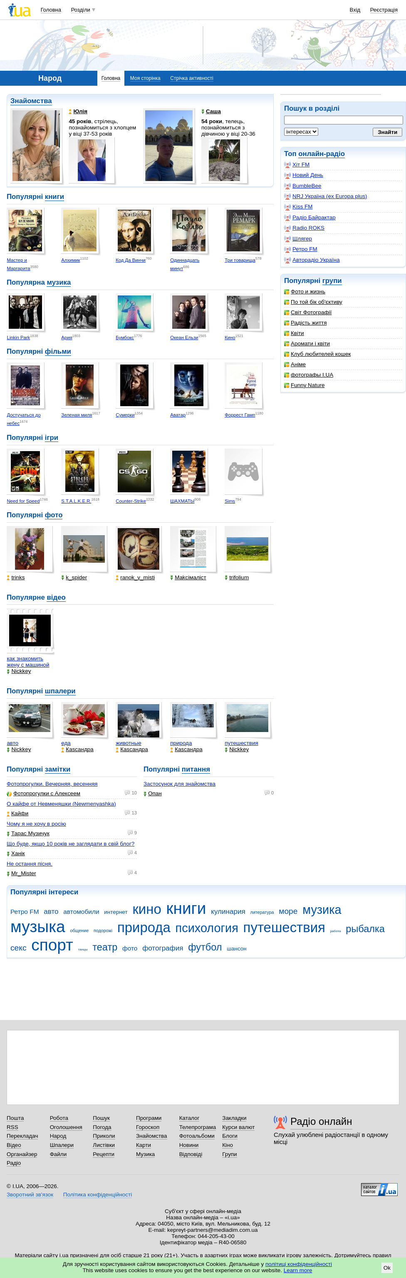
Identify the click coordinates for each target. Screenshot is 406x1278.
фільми (58, 351)
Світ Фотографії (308, 312)
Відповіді (191, 1154)
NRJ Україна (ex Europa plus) (325, 196)
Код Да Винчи (131, 260)
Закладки (234, 1118)
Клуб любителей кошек (317, 354)
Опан (153, 793)
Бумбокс (125, 337)
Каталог (189, 1118)
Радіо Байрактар (310, 217)
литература (262, 912)
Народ (58, 1136)
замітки (58, 769)
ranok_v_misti (135, 577)
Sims (230, 501)
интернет (115, 912)
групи (332, 281)
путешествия (241, 743)
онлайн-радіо (321, 154)
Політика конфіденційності (97, 1194)
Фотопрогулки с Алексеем (43, 793)
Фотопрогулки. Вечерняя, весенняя (52, 784)
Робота (59, 1118)
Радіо (14, 1163)
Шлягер (298, 239)
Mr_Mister (21, 873)
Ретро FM (300, 249)
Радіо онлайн (321, 1121)
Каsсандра (77, 749)
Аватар (178, 414)
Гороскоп (147, 1127)
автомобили (81, 911)
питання (196, 769)
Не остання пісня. (29, 864)
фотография (162, 948)
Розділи (80, 10)
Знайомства (31, 101)
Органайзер (22, 1154)
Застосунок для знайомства (179, 784)
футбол (205, 947)
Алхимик (70, 260)
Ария (66, 337)
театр (104, 947)
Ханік (16, 853)
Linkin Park (18, 337)
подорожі (103, 930)
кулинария (228, 912)
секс (18, 947)
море (288, 911)
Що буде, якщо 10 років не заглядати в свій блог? (70, 844)
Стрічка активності (191, 78)
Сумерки (125, 414)
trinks (16, 577)
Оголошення (66, 1127)
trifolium (237, 577)
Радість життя (305, 323)
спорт (52, 945)
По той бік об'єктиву (313, 302)
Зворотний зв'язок (30, 1194)
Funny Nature (304, 385)
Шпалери (62, 1145)
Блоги (230, 1136)
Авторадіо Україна (312, 260)
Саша (211, 111)
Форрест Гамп (240, 414)
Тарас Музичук (28, 833)
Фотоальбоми (197, 1136)
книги (54, 197)
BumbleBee (302, 186)
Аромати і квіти (307, 343)
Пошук (101, 1118)
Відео (14, 1145)
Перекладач (22, 1136)
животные (128, 743)
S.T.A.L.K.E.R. (76, 501)
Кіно (227, 1145)
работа (335, 931)
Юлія (78, 111)
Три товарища (240, 260)
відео (56, 597)
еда (66, 743)
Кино (230, 337)
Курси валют (238, 1127)
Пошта (15, 1118)
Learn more (298, 1270)
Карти (143, 1145)
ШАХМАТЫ (182, 501)
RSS (12, 1127)
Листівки (104, 1145)
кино (146, 909)
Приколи (104, 1136)
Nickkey (19, 671)
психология (207, 928)
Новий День (303, 175)
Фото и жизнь (304, 291)
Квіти (294, 333)
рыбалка (365, 928)
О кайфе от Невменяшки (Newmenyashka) (61, 804)
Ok (387, 1268)
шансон (236, 948)
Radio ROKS (304, 228)
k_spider (74, 577)
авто (12, 743)
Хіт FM (296, 164)
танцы (83, 949)
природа (181, 743)
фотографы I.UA (308, 375)
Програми (148, 1118)
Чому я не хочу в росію (36, 824)
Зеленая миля (76, 414)
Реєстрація (384, 10)
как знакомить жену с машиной (28, 661)
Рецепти (103, 1154)
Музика (145, 1154)
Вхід (355, 10)
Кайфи (17, 813)
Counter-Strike (131, 501)
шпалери (60, 691)
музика (59, 282)
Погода (102, 1127)
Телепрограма (197, 1127)
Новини (189, 1145)
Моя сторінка (145, 78)
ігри (51, 438)
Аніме (295, 364)
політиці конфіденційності (298, 1264)
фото (54, 515)
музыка (37, 927)
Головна (51, 10)
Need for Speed (23, 501)
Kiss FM (298, 206)
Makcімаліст (188, 577)
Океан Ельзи (184, 337)
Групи (229, 1154)
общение (79, 930)
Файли (58, 1154)
